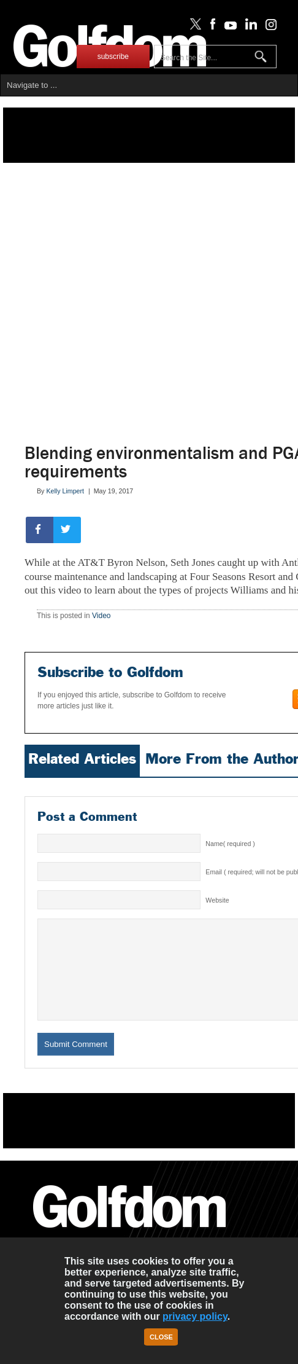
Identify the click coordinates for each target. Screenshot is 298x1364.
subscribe (113, 56)
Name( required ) (230, 843)
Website (217, 900)
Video (101, 615)
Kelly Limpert (65, 491)
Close (161, 1337)
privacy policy (194, 1316)
